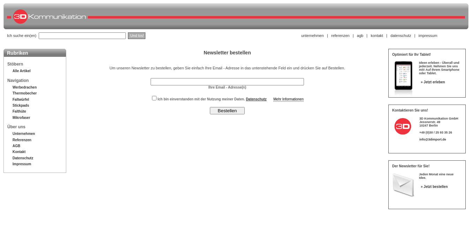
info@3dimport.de (432, 139)
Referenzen (22, 140)
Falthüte (19, 111)
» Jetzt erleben (433, 82)
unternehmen (312, 35)
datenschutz (400, 35)
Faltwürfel (21, 99)
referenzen (340, 35)
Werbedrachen (25, 87)
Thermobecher (25, 93)
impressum (428, 35)
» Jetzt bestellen (434, 187)
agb (360, 35)
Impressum (22, 164)
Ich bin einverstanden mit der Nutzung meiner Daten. (209, 99)
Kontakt (19, 152)
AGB (16, 146)
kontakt (377, 35)
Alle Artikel (22, 71)
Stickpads (21, 105)
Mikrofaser (21, 118)
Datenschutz (23, 158)
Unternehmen (24, 134)
